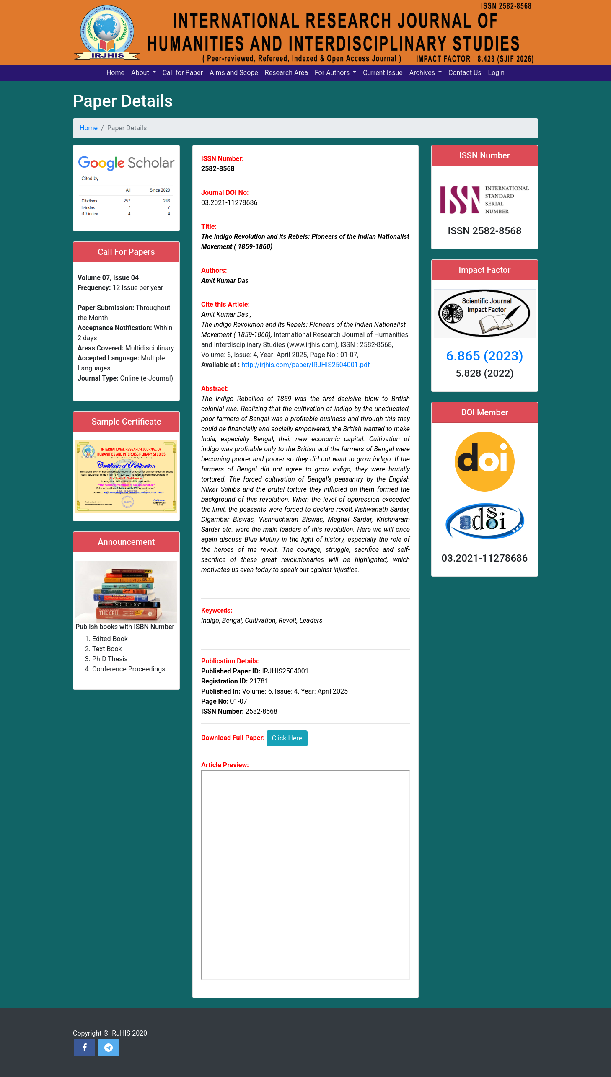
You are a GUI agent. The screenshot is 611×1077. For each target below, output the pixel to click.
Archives (423, 73)
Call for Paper (183, 73)
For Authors (333, 73)
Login (496, 73)
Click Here (287, 738)
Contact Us (465, 73)
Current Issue (383, 73)
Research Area (286, 73)
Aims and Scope (234, 73)
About (141, 73)
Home (115, 73)
